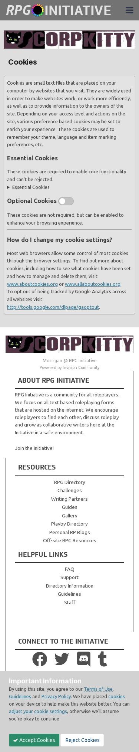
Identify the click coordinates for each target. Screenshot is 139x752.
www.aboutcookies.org (32, 284)
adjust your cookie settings (38, 711)
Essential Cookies (31, 187)
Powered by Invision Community (69, 367)
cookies (116, 696)
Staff (69, 602)
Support (69, 577)
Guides (69, 507)
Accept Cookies (34, 740)
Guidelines (69, 594)
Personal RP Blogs (69, 532)
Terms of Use (98, 688)
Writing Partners (69, 499)
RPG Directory (69, 482)
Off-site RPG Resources (69, 540)
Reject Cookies (82, 740)
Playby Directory (69, 524)
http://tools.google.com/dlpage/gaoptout (53, 307)
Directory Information (69, 586)
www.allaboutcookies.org (92, 284)
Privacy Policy (56, 696)
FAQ (70, 569)
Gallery (69, 516)
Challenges (69, 490)
